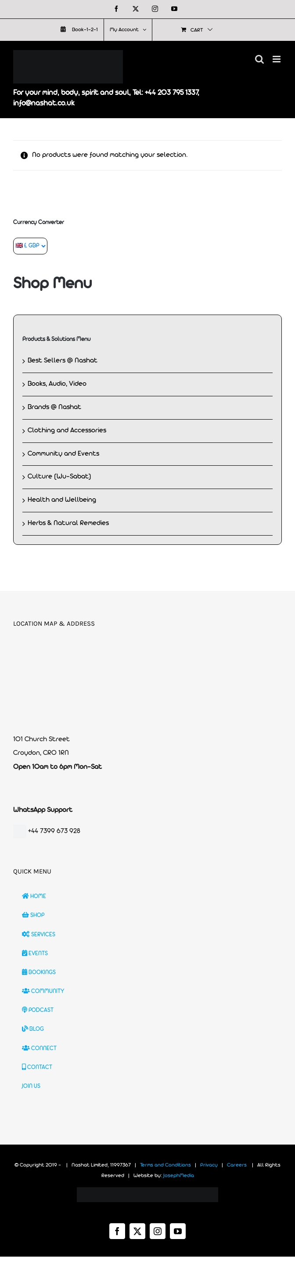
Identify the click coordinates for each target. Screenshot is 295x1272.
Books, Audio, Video (57, 384)
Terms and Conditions (165, 1165)
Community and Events (63, 454)
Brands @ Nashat (54, 407)
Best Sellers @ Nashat (62, 361)
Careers (237, 1165)
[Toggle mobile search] (259, 59)
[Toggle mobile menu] (277, 59)
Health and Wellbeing (62, 500)
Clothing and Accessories (67, 431)
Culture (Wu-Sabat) (59, 477)
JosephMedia (178, 1176)
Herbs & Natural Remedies (68, 523)
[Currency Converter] (30, 246)
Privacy (209, 1165)
